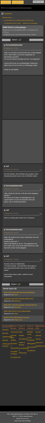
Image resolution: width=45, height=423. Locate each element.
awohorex (17, 301)
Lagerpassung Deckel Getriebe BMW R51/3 (18, 298)
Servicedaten (31, 347)
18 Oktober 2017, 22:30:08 (11, 259)
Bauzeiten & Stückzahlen (14, 346)
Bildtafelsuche (39, 346)
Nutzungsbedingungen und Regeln (20, 414)
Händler (21, 335)
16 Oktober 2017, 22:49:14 (11, 213)
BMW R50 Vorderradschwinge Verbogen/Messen (20, 305)
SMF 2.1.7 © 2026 (17, 416)
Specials (5, 340)
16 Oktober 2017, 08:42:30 (11, 169)
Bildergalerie (31, 343)
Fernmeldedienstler (14, 45)
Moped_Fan (18, 320)
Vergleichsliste (6, 337)
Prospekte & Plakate (14, 353)
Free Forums (25, 418)
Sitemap (38, 335)
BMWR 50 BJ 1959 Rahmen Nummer (16, 317)
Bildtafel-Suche (30, 333)
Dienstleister (23, 339)
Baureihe (5, 333)
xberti (16, 294)
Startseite (5, 330)
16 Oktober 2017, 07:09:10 (11, 48)
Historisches (14, 332)
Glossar (38, 339)
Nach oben (5, 284)
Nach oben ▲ (34, 414)
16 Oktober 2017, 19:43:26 (11, 189)
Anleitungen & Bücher (6, 345)
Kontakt (38, 332)
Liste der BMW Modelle (13, 338)
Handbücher (31, 350)
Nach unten (6, 40)
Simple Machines (28, 416)
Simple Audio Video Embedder (22, 421)
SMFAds (18, 418)
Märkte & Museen (22, 344)
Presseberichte (14, 357)
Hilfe (8, 414)
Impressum (39, 342)
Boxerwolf (17, 307)
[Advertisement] (20, 97)
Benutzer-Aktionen (36, 39)
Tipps (20, 332)
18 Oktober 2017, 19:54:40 (11, 233)
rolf (7, 166)
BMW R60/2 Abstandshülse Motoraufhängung (19, 292)
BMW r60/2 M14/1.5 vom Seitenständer (17, 311)
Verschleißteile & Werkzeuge (23, 350)
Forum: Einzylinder (31, 339)
